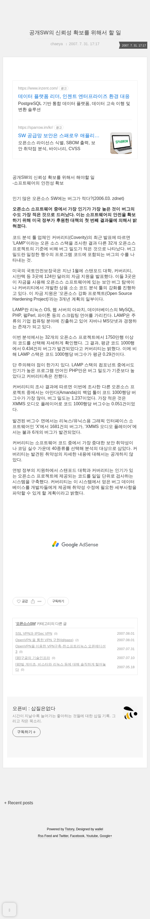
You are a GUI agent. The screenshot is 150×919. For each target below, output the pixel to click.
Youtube (92, 912)
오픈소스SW (26, 699)
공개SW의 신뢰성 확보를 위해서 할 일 (75, 32)
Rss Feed (45, 912)
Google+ (106, 912)
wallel (99, 905)
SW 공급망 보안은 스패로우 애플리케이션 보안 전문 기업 (58, 136)
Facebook (77, 912)
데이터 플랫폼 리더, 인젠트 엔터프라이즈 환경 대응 (74, 96)
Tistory (69, 905)
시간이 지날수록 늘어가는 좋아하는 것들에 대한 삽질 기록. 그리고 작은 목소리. (64, 794)
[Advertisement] (75, 202)
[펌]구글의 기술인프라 (32, 734)
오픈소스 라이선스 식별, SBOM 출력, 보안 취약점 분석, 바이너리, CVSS (56, 145)
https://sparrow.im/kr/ (35, 127)
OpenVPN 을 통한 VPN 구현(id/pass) (44, 716)
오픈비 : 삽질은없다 (33, 784)
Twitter (63, 912)
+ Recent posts (18, 878)
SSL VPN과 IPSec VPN (33, 709)
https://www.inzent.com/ (38, 88)
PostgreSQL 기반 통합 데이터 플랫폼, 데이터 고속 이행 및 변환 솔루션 (74, 106)
